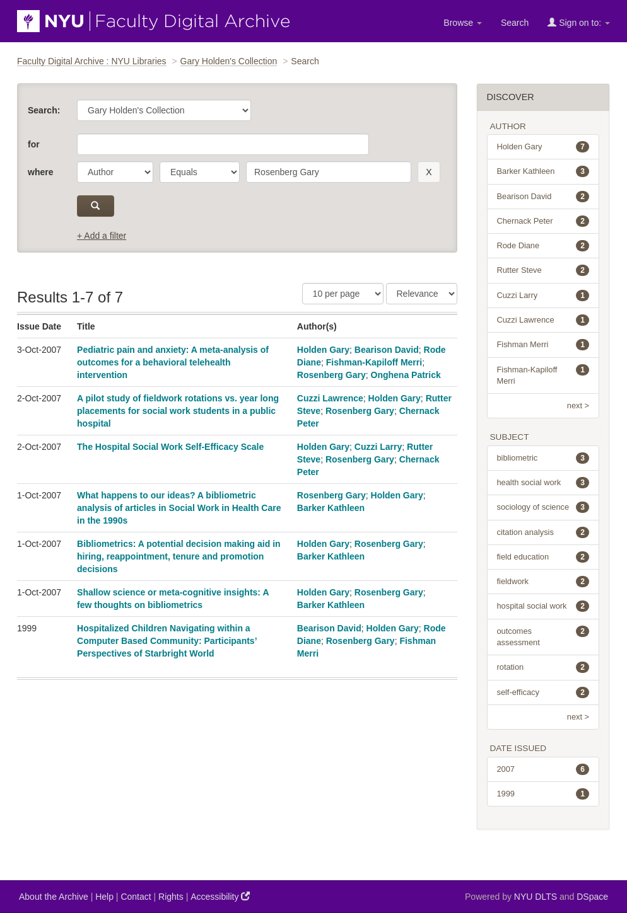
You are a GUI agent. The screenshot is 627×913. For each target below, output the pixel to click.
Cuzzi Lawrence (330, 398)
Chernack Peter (543, 221)
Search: (44, 110)
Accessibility (220, 896)
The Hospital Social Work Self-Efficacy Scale (170, 447)
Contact (135, 897)
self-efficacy (543, 692)
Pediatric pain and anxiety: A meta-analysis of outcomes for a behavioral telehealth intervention (173, 362)
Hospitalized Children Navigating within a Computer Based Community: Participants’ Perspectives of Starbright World (167, 640)
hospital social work (543, 606)
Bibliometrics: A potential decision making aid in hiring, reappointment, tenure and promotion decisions (179, 556)
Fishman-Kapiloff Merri (374, 362)
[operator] (200, 172)
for (34, 144)
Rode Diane (543, 245)
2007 (543, 769)
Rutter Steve (543, 270)
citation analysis (543, 532)
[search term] (328, 172)
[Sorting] (421, 293)
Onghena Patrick (406, 375)
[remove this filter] (429, 172)
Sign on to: (579, 22)
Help (104, 897)
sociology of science (543, 507)
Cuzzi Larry (378, 447)
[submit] (95, 206)
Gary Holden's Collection (229, 61)
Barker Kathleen (331, 508)
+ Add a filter (101, 236)
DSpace (592, 897)
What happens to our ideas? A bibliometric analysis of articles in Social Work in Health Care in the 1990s (179, 507)
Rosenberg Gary (331, 375)
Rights (171, 897)
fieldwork (543, 581)
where (40, 172)
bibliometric (543, 458)
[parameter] (115, 172)
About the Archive (53, 897)
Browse (462, 23)
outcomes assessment (543, 636)
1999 (543, 794)
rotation (543, 667)
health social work (543, 482)
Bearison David (387, 350)
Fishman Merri (543, 344)
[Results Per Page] (343, 293)
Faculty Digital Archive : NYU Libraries (92, 61)
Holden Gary (323, 350)
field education (543, 557)
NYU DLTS (535, 897)
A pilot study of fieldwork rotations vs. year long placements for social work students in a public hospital (178, 410)
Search (515, 23)
